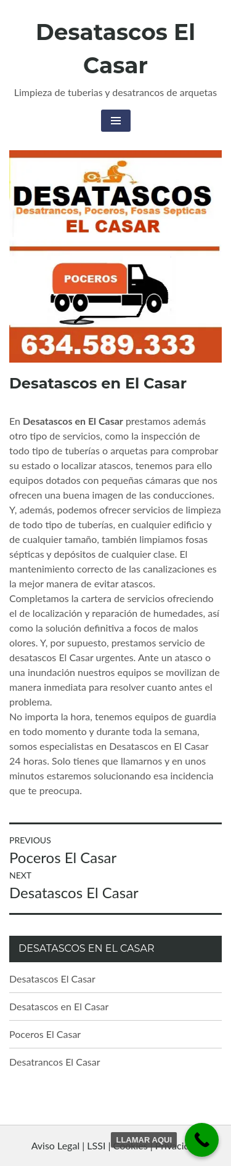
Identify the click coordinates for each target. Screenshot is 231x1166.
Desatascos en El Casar (58, 1006)
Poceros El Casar (45, 1034)
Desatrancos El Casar (54, 1061)
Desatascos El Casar (52, 978)
